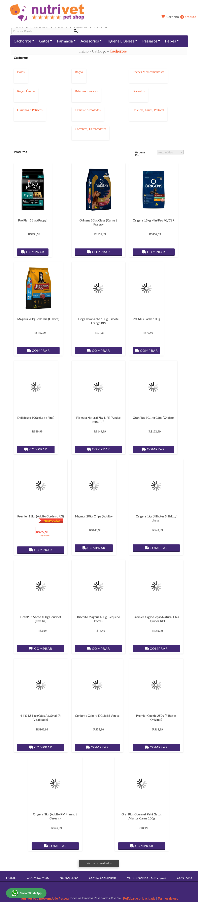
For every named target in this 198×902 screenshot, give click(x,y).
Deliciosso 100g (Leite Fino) (35, 417)
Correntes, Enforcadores (90, 129)
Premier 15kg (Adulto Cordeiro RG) (40, 516)
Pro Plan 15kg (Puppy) (32, 220)
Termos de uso (168, 898)
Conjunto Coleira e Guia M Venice (97, 715)
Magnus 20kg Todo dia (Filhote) (38, 319)
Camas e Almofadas (88, 110)
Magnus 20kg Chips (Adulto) (94, 516)
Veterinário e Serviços (146, 877)
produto (178, 17)
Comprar (80, 27)
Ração (79, 72)
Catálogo (99, 51)
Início (84, 51)
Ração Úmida (26, 91)
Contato (61, 27)
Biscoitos (139, 91)
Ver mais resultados (98, 863)
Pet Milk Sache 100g (146, 319)
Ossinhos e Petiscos (29, 110)
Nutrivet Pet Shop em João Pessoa (44, 898)
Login (98, 27)
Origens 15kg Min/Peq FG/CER (153, 220)
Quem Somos (39, 27)
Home (19, 27)
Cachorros (118, 51)
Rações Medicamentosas (148, 72)
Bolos (21, 72)
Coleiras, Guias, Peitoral (148, 110)
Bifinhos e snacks (86, 91)
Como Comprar (102, 877)
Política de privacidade (139, 898)
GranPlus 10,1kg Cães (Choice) (153, 417)
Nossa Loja (69, 877)
